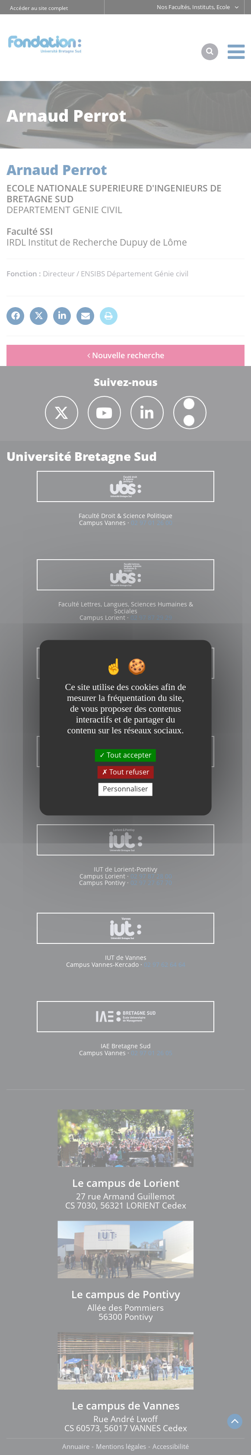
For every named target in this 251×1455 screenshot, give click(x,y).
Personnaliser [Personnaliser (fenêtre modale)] (125, 789)
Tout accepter (125, 755)
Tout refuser (125, 772)
